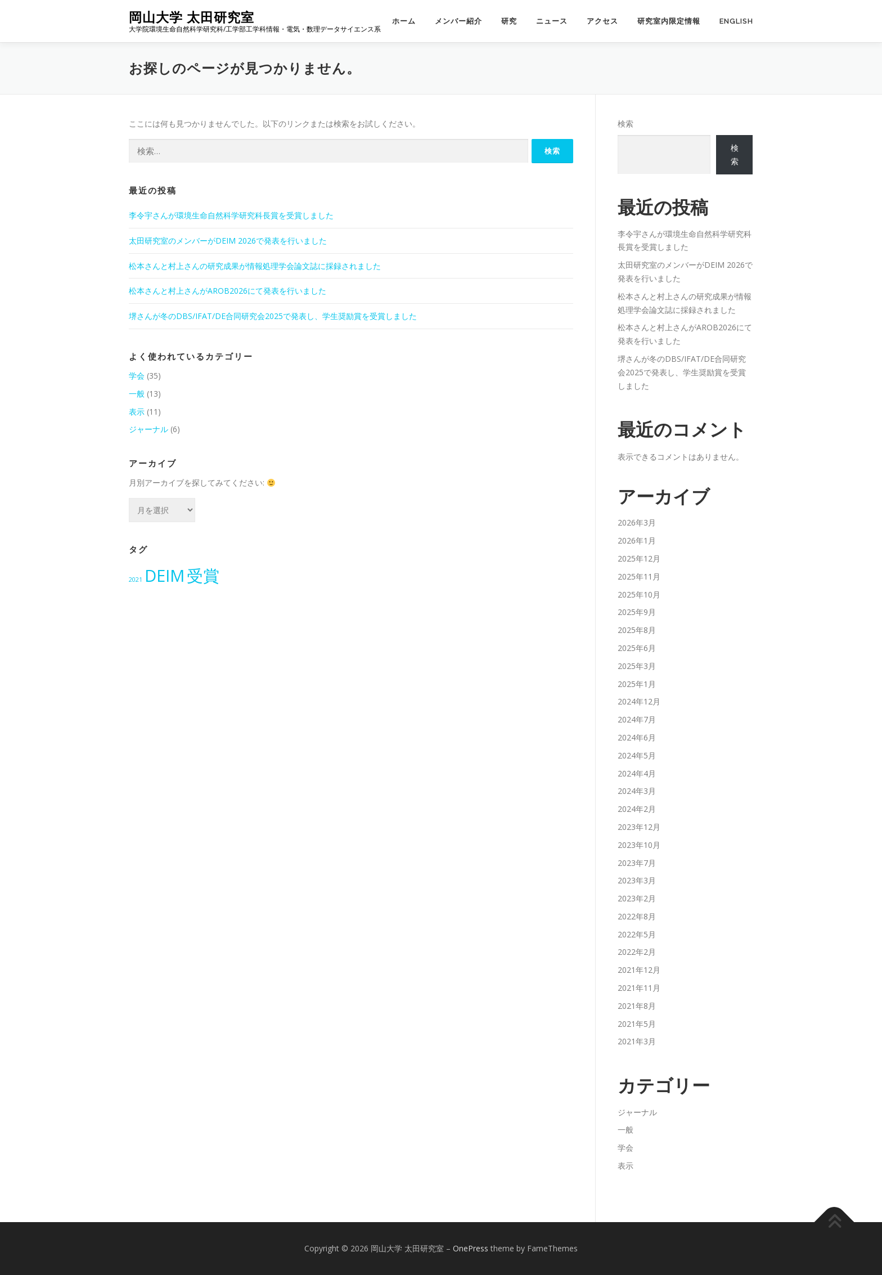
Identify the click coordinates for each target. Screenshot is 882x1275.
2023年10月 (639, 844)
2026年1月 (637, 540)
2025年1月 (637, 684)
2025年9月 (637, 612)
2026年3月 (637, 522)
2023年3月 (637, 880)
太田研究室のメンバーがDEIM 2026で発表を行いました (228, 240)
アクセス (602, 21)
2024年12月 (639, 701)
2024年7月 (637, 719)
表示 (137, 411)
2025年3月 (637, 666)
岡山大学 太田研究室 (191, 17)
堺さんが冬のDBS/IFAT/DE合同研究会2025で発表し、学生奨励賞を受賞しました (273, 316)
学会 (137, 375)
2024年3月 (637, 790)
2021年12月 (639, 969)
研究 (509, 21)
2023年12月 (639, 826)
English (736, 21)
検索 (625, 123)
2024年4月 (637, 773)
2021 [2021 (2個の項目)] (135, 579)
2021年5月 (637, 1023)
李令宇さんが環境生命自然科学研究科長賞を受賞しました (231, 215)
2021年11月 (639, 987)
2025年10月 (639, 594)
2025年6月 (637, 648)
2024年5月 (637, 755)
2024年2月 (637, 808)
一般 (137, 393)
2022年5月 (637, 934)
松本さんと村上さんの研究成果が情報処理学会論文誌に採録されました (255, 266)
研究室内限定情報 (668, 21)
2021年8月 (637, 1005)
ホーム (404, 21)
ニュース (552, 21)
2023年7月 (637, 863)
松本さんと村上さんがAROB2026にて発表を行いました (227, 290)
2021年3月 (637, 1041)
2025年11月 (639, 576)
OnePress (470, 1248)
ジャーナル (148, 429)
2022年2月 (637, 951)
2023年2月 (637, 898)
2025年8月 (637, 630)
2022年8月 (637, 916)
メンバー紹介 (458, 21)
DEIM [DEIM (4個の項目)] (164, 575)
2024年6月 (637, 737)
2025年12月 (639, 558)
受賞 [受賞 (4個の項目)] (203, 575)
